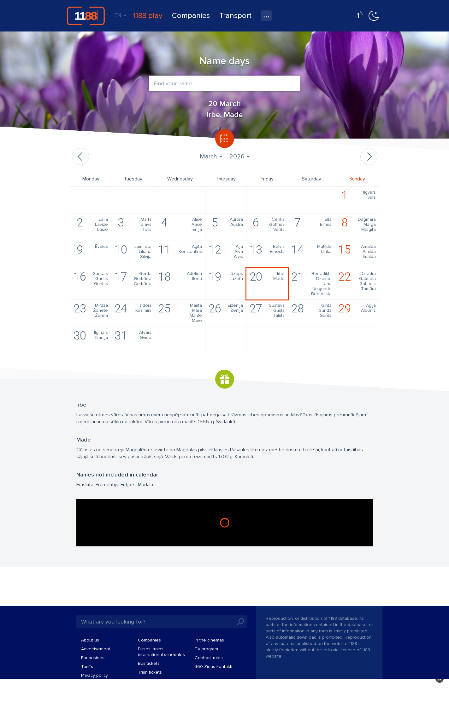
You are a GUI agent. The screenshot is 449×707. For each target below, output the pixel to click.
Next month (368, 156)
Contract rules (209, 657)
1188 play (147, 15)
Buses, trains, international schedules (161, 651)
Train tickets (150, 672)
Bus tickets (149, 663)
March (211, 156)
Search (240, 621)
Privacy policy (94, 675)
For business (94, 657)
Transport (235, 15)
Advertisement (95, 649)
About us (90, 640)
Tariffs (87, 666)
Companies (191, 15)
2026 (239, 156)
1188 (86, 15)
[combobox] (224, 83)
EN (120, 15)
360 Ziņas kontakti (213, 666)
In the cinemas (209, 640)
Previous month (80, 156)
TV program (206, 649)
